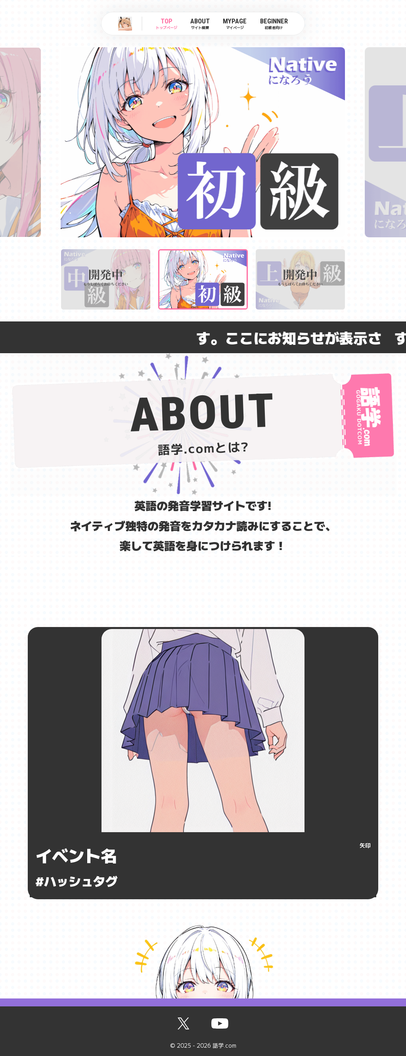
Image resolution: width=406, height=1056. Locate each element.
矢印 (365, 845)
